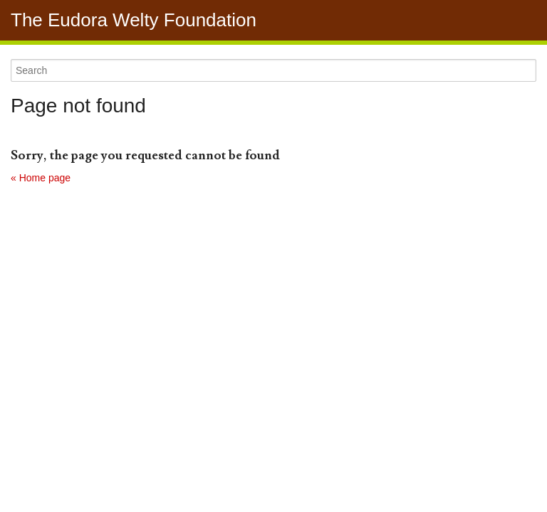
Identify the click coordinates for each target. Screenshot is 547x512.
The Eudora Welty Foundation (133, 20)
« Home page (41, 177)
